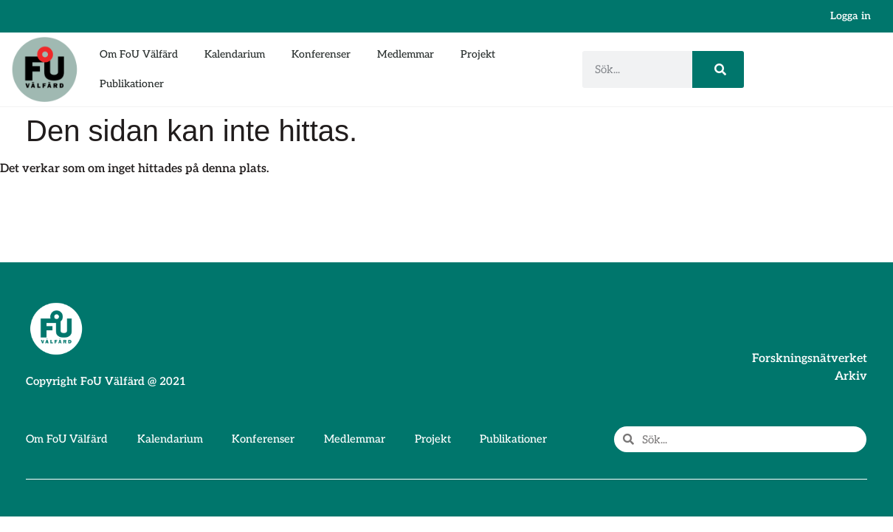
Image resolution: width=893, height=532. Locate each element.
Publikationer (132, 84)
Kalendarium (234, 54)
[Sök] (718, 69)
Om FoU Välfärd (139, 54)
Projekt (478, 54)
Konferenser (321, 54)
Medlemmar (405, 54)
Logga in (850, 16)
